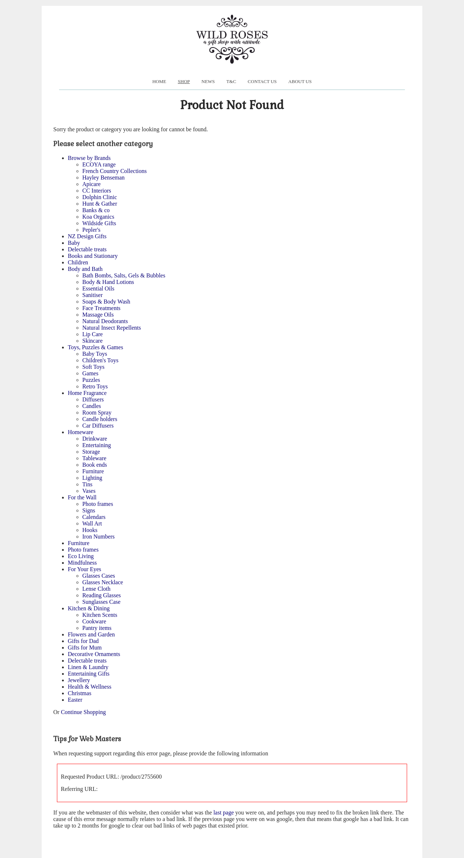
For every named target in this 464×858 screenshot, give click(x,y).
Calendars (93, 517)
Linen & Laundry (88, 667)
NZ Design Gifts (87, 236)
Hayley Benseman (103, 177)
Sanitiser (92, 295)
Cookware (94, 621)
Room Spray (96, 412)
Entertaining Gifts (88, 674)
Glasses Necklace (102, 582)
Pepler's (91, 230)
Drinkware (94, 439)
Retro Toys (95, 386)
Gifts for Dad (83, 641)
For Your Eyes (84, 569)
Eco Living (81, 556)
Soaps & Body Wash (106, 301)
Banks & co (96, 210)
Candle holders (99, 419)
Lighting (92, 478)
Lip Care (92, 334)
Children (78, 262)
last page (224, 812)
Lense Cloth (96, 589)
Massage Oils (98, 315)
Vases (88, 491)
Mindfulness (82, 563)
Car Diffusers (97, 425)
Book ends (94, 465)
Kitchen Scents (99, 615)
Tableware (94, 458)
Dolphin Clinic (99, 197)
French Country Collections (114, 171)
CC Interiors (96, 190)
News (208, 81)
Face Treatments (101, 308)
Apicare (91, 184)
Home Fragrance (87, 393)
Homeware (80, 432)
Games (90, 373)
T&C (231, 81)
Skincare (92, 341)
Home (159, 81)
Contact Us (262, 81)
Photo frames (97, 504)
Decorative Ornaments (94, 654)
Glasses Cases (98, 576)
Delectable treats (87, 249)
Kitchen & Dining (89, 608)
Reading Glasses (101, 595)
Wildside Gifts (99, 223)
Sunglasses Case (101, 602)
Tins (87, 484)
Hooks (90, 530)
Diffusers (93, 399)
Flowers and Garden (91, 634)
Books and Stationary (93, 256)
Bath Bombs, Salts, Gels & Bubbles (123, 275)
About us (299, 81)
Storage (91, 452)
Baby (74, 243)
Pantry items (96, 628)
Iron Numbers (98, 536)
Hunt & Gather (99, 204)
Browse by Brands (89, 158)
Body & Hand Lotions (108, 282)
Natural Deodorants (105, 321)
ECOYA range (99, 164)
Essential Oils (98, 288)
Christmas (79, 693)
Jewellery (79, 680)
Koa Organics (98, 217)
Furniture (93, 471)
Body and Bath (85, 269)
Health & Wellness (89, 687)
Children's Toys (100, 360)
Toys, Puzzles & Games (95, 347)
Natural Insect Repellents (111, 328)
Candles (91, 406)
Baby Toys (94, 354)
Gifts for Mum (85, 647)
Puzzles (91, 380)
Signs (88, 510)
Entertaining (96, 445)
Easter (75, 700)
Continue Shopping (83, 712)
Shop (184, 81)
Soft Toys (93, 367)
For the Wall (82, 497)
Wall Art (92, 523)
